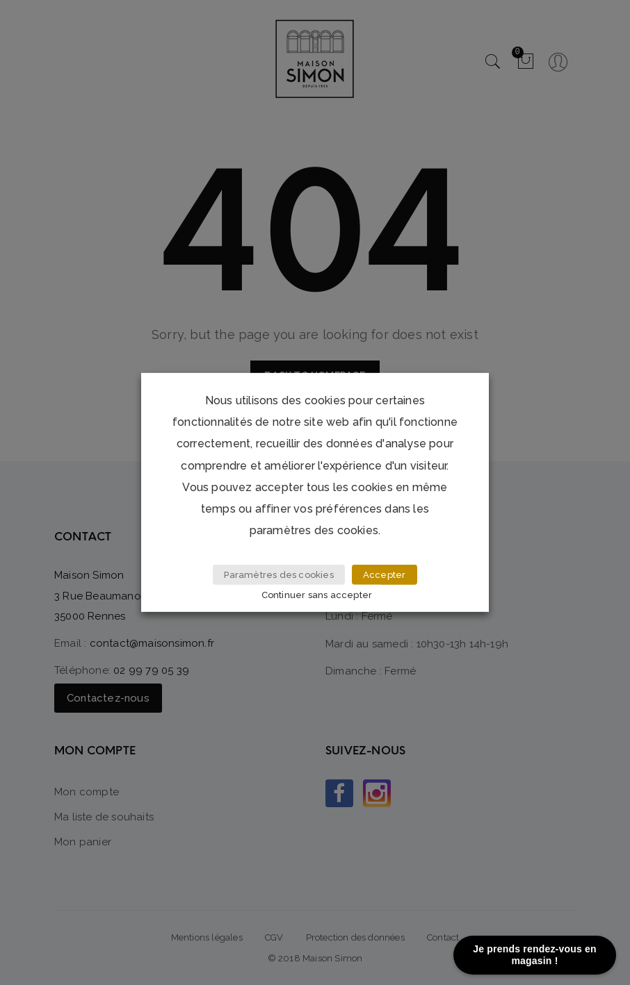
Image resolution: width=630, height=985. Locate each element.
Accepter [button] (384, 575)
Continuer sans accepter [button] (317, 595)
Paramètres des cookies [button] (278, 575)
